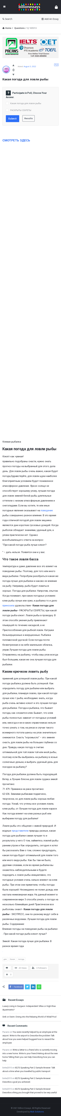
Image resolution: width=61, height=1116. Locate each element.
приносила (8, 605)
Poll (56, 65)
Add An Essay (50, 18)
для (5, 959)
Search (7, 18)
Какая (12, 959)
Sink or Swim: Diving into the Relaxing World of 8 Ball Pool (29, 1017)
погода (21, 959)
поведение (47, 510)
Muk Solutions (37, 1111)
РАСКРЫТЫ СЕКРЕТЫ (20, 110)
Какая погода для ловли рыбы (25, 103)
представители (20, 830)
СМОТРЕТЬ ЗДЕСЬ (16, 140)
